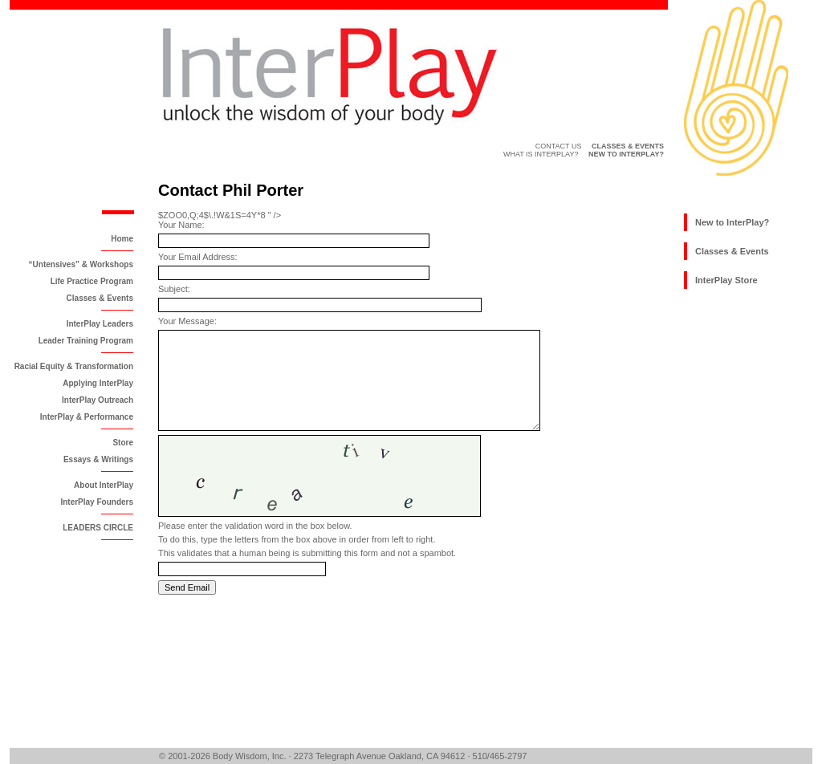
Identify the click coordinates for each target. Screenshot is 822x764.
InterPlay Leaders (100, 323)
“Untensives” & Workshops (81, 264)
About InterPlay (103, 485)
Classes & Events (100, 298)
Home (122, 238)
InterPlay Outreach (97, 400)
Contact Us (558, 146)
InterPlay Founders (96, 502)
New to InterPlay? (732, 222)
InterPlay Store (726, 280)
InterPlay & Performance (86, 416)
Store (122, 442)
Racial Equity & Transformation (73, 366)
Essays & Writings (98, 459)
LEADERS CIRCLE (98, 527)
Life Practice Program (92, 281)
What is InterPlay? (541, 154)
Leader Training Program (86, 340)
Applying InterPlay (98, 383)
